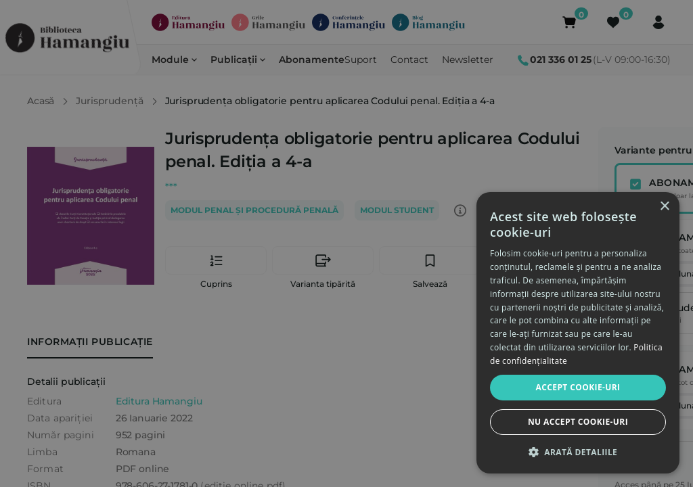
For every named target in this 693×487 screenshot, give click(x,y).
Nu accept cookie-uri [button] (578, 421)
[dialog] (577, 332)
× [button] (664, 207)
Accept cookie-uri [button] (578, 387)
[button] (578, 452)
